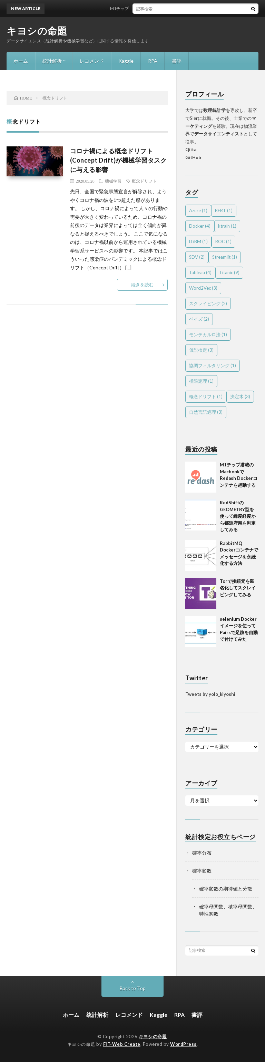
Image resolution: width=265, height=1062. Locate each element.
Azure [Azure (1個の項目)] (198, 210)
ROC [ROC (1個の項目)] (223, 241)
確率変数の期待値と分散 (225, 888)
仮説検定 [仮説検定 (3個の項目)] (201, 350)
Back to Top (133, 988)
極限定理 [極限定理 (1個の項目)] (201, 381)
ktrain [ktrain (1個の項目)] (227, 226)
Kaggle (126, 61)
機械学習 (113, 181)
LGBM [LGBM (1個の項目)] (198, 241)
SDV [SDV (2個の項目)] (197, 257)
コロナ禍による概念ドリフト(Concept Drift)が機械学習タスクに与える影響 (118, 160)
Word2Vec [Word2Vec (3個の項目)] (203, 288)
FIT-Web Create (121, 1044)
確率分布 (202, 853)
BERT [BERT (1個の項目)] (224, 210)
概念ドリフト (144, 181)
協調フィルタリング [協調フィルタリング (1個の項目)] (212, 365)
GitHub (193, 157)
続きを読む (142, 284)
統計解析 (52, 61)
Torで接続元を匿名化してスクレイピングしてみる (238, 587)
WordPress (183, 1044)
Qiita (190, 149)
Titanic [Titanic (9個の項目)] (229, 272)
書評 (176, 61)
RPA (152, 61)
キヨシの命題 (37, 30)
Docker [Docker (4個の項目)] (199, 226)
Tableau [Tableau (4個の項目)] (200, 272)
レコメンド (92, 61)
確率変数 (202, 871)
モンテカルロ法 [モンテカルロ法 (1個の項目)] (208, 334)
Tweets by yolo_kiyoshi (210, 694)
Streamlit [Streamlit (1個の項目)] (224, 257)
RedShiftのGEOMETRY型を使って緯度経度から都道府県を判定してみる (238, 516)
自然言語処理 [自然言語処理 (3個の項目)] (206, 412)
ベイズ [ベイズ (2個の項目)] (199, 319)
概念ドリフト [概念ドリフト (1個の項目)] (206, 396)
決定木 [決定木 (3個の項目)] (240, 396)
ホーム (20, 61)
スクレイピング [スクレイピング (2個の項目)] (208, 303)
